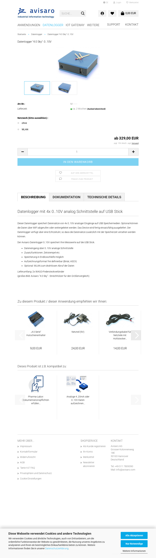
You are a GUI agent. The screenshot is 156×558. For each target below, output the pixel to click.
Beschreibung (33, 197)
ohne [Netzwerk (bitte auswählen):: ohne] (22, 123)
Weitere (93, 25)
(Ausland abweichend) (96, 109)
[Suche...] (83, 13)
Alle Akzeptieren (134, 535)
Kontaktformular (28, 451)
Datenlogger (53, 25)
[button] (106, 2)
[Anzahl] (78, 152)
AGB (22, 462)
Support (113, 24)
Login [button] (117, 2)
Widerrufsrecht (28, 457)
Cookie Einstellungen (31, 478)
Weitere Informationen (134, 551)
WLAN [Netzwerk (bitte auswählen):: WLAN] (22, 129)
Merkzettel (132, 2)
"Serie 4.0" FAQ (27, 467)
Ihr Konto (88, 451)
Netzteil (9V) (78, 331)
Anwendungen (28, 25)
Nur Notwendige (134, 543)
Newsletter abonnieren (89, 464)
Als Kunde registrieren (94, 446)
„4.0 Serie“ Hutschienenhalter (36, 333)
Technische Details (104, 197)
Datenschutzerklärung (56, 548)
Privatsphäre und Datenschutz (36, 473)
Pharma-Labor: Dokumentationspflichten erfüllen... (36, 400)
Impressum (26, 446)
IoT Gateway (75, 25)
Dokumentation (66, 197)
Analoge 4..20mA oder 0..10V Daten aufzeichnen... (78, 400)
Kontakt (132, 24)
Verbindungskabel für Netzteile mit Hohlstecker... (120, 335)
